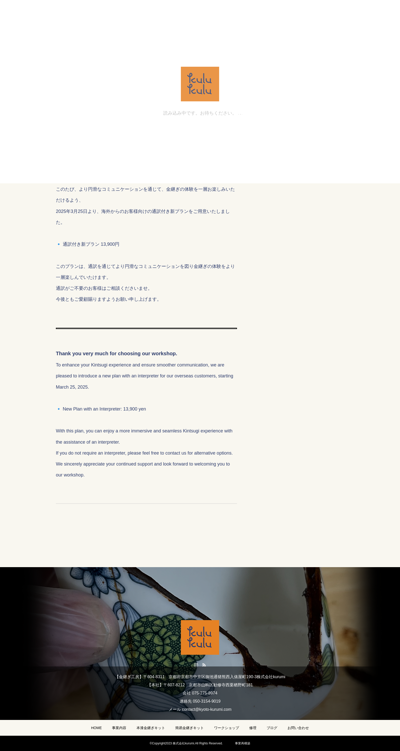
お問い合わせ (298, 728)
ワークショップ (226, 728)
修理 (252, 728)
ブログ (272, 728)
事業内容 (119, 728)
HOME (96, 728)
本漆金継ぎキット (150, 728)
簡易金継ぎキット (189, 728)
